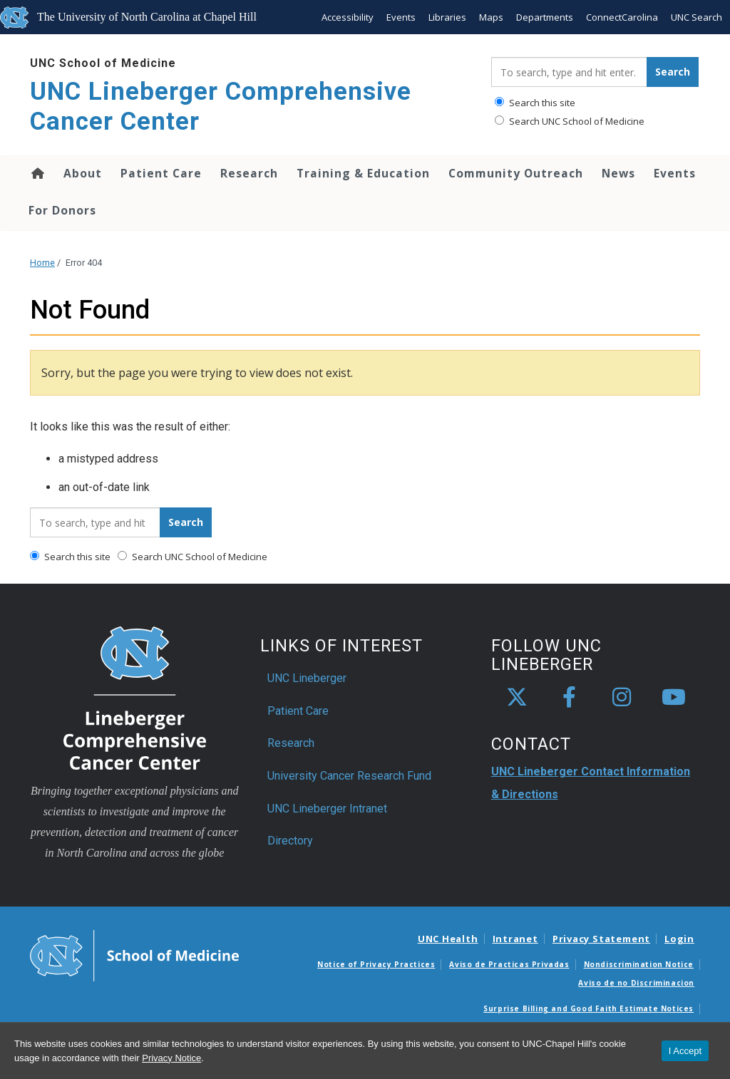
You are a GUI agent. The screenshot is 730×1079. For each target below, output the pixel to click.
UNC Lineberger (306, 678)
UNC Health (448, 938)
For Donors (62, 210)
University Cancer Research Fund (349, 776)
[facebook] (569, 698)
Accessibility (348, 17)
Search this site (535, 102)
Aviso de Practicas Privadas (509, 964)
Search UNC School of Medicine (569, 121)
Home (36, 173)
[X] (517, 698)
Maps (491, 17)
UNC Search (696, 17)
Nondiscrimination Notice (639, 964)
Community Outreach (515, 173)
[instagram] (621, 698)
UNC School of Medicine (103, 63)
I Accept (685, 1051)
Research (249, 173)
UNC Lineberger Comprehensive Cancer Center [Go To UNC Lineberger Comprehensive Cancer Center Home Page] (220, 106)
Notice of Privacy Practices (376, 964)
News (618, 173)
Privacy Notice (171, 1058)
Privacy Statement (601, 938)
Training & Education (363, 173)
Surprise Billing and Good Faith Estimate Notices (588, 1008)
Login (679, 938)
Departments (544, 17)
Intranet (515, 938)
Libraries (447, 17)
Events (401, 17)
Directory (290, 840)
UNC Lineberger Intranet (327, 808)
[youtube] (674, 698)
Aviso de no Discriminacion (636, 983)
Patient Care (161, 173)
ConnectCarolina (622, 17)
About (82, 173)
